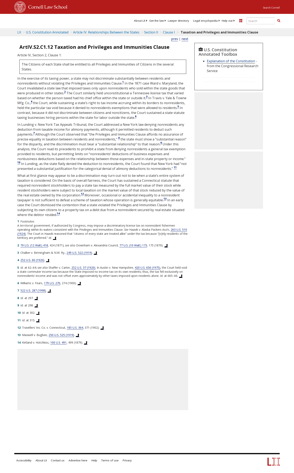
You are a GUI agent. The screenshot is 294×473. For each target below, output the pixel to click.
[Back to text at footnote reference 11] (38, 320)
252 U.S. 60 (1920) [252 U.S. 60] (32, 260)
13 (165, 198)
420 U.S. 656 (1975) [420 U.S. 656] (147, 267)
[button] (278, 20)
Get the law (156, 20)
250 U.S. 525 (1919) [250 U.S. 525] (61, 335)
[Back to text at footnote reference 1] (55, 238)
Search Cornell (271, 7)
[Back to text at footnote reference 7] (49, 290)
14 (58, 213)
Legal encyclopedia (205, 20)
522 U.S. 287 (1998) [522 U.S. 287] (33, 290)
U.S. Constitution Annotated (47, 32)
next (185, 39)
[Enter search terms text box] (260, 20)
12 (82, 194)
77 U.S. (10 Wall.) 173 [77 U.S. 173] (133, 245)
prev (174, 39)
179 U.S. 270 (52, 283)
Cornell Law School (46, 6)
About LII (139, 20)
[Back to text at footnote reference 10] (38, 313)
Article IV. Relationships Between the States (106, 32)
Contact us (58, 460)
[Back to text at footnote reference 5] (181, 276)
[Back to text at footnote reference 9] (36, 305)
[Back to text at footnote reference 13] (78, 335)
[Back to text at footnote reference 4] (48, 260)
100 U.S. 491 (58, 342)
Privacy (127, 460)
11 (175, 167)
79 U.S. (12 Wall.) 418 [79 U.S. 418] (34, 245)
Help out (227, 20)
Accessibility (23, 460)
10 (18, 162)
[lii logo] (60, 20)
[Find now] (279, 21)
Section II (151, 32)
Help (94, 460)
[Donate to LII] (241, 21)
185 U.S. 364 (75, 327)
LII (19, 32)
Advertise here (78, 460)
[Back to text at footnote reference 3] (96, 253)
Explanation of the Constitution (231, 61)
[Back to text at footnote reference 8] (36, 298)
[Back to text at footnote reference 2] (166, 245)
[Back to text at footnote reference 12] (102, 328)
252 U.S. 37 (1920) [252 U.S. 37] (83, 267)
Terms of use (110, 460)
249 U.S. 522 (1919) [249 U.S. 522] (79, 253)
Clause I (169, 32)
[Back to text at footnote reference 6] (79, 283)
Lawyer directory (178, 20)
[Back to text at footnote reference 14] (86, 343)
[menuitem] (139, 21)
